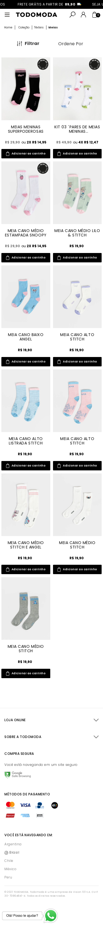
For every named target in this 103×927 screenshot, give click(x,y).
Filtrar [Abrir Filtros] (32, 43)
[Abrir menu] (7, 14)
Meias (53, 27)
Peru (8, 877)
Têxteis (39, 27)
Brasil (14, 852)
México (10, 869)
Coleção (23, 27)
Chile (8, 860)
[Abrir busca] (72, 15)
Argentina (13, 844)
